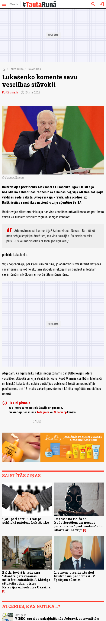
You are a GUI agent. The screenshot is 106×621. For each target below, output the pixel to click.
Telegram (43, 412)
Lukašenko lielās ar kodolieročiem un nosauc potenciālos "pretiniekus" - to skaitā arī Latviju (78, 524)
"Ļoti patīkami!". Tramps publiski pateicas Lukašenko (25, 521)
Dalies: (37, 421)
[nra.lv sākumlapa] (14, 4)
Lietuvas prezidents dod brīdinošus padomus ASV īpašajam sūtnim (74, 576)
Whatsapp (60, 412)
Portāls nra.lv (10, 92)
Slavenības (34, 69)
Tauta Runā (16, 69)
